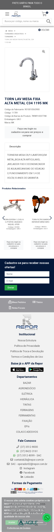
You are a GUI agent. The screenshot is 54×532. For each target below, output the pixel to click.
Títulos (37, 302)
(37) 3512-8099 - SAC (27, 455)
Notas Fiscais (16, 308)
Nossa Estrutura (27, 340)
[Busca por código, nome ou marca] (24, 21)
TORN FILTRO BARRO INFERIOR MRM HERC (41, 220)
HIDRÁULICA (27, 399)
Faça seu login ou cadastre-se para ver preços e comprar (27, 132)
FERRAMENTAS (27, 415)
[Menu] (7, 14)
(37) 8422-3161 (27, 451)
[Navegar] (3, 218)
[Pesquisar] (49, 21)
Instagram (27, 468)
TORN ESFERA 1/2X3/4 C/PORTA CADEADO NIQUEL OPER (14, 221)
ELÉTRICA (27, 393)
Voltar (43, 30)
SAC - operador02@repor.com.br (27, 464)
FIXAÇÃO (27, 421)
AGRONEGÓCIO (27, 388)
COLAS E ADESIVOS (27, 431)
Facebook (27, 472)
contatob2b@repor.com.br (27, 459)
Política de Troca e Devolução (27, 351)
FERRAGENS (27, 410)
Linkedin (27, 476)
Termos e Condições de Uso (27, 356)
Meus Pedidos (17, 302)
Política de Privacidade (27, 345)
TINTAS (27, 404)
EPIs (27, 426)
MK (12, 122)
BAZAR (27, 383)
